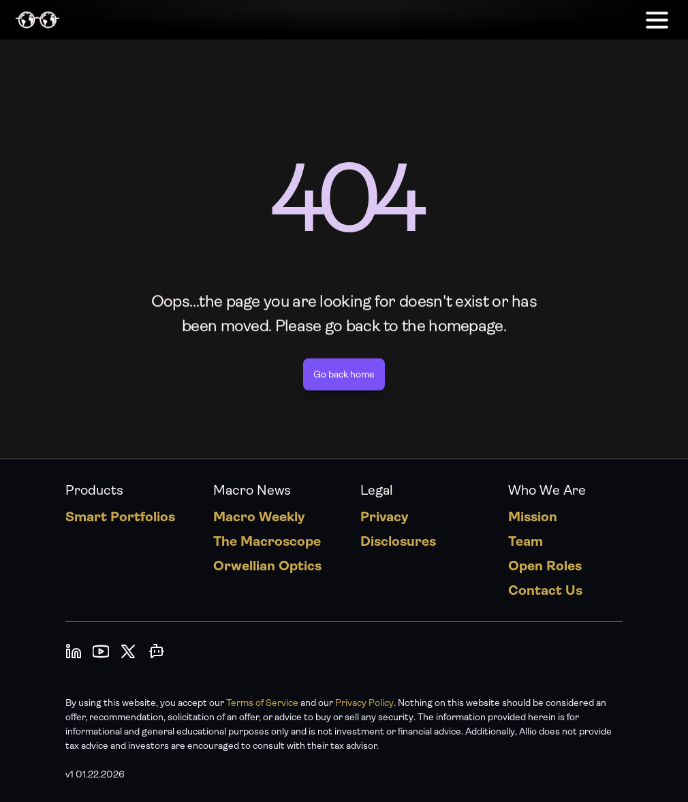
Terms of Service (262, 702)
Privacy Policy (364, 702)
